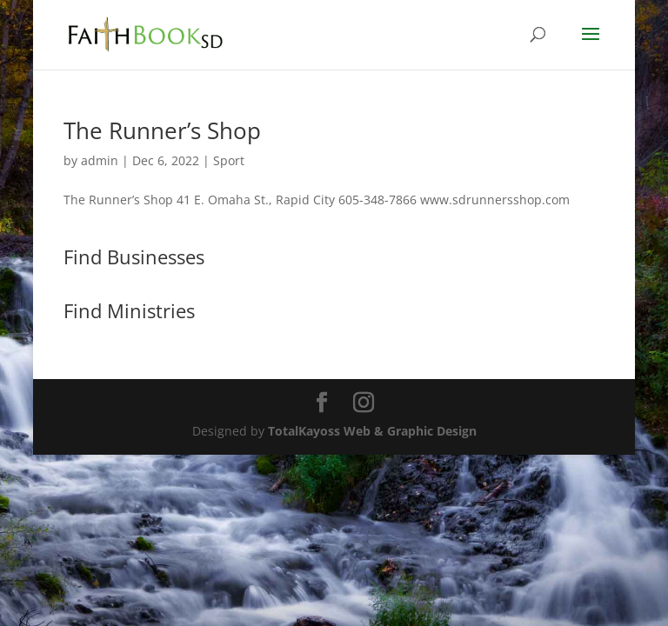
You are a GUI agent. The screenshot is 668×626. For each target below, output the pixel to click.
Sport (228, 160)
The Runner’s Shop (162, 130)
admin (99, 160)
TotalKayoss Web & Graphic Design (372, 431)
